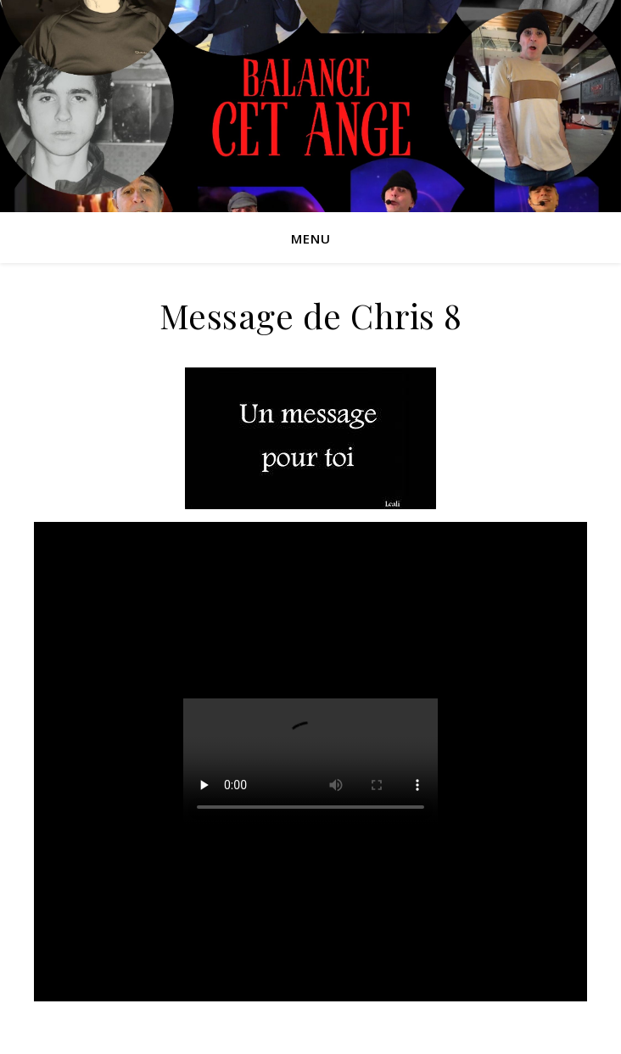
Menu (311, 238)
